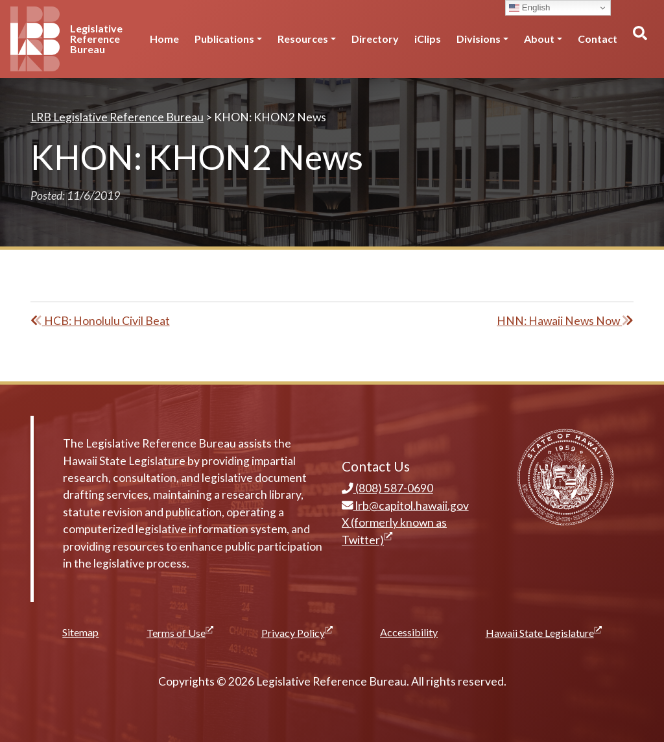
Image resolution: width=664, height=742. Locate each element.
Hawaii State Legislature (544, 632)
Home (164, 38)
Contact (597, 38)
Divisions (478, 38)
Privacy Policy (297, 632)
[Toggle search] (639, 38)
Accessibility (409, 632)
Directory (375, 38)
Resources (303, 38)
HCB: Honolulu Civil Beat (100, 321)
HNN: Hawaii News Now (565, 321)
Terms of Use (180, 632)
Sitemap (80, 632)
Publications (224, 38)
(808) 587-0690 (387, 488)
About (539, 38)
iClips (427, 38)
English (529, 8)
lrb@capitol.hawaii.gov (405, 505)
